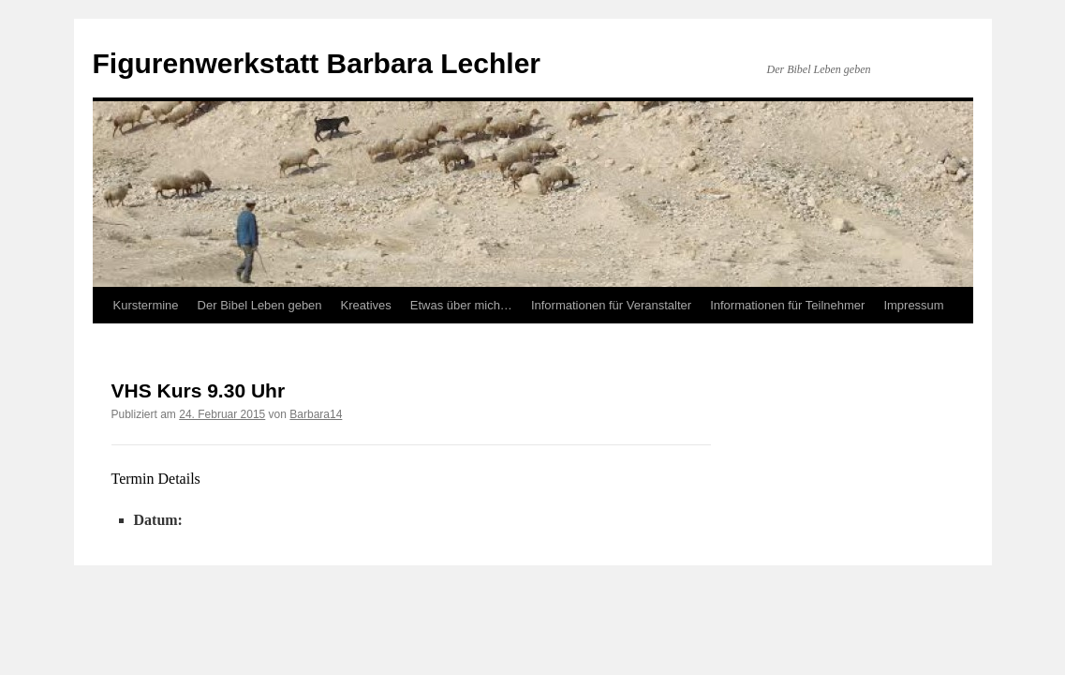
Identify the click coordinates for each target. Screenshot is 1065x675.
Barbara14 (315, 414)
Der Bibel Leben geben (260, 305)
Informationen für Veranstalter (611, 305)
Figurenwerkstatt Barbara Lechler (317, 63)
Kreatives (366, 305)
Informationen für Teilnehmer (787, 305)
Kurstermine (146, 305)
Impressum (913, 305)
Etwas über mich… (461, 305)
